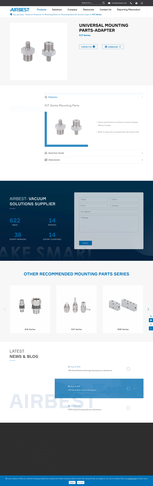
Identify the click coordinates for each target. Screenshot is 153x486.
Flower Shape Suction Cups (20, 456)
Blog (89, 462)
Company (72, 9)
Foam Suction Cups (17, 462)
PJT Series (96, 14)
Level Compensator (21, 140)
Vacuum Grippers (18, 129)
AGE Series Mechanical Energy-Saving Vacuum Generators (92, 370)
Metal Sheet (77, 456)
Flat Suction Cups (16, 450)
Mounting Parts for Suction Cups (75, 14)
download (113, 46)
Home (27, 14)
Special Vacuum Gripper (21, 124)
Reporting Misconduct (128, 9)
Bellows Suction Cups (18, 453)
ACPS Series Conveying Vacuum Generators (86, 410)
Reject (72, 482)
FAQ (89, 456)
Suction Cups (17, 119)
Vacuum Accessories (20, 158)
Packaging (77, 462)
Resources (88, 9)
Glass (75, 453)
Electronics (77, 465)
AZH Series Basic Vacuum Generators (84, 390)
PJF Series (76, 331)
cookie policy (132, 479)
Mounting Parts (51, 14)
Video (89, 459)
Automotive (77, 450)
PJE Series (30, 331)
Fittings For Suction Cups (23, 144)
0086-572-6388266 (123, 467)
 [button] (148, 310)
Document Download (95, 453)
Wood (75, 459)
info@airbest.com (119, 3)
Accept (80, 482)
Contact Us (105, 9)
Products (41, 9)
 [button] (4, 310)
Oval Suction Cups (17, 459)
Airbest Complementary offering (21, 164)
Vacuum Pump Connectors (24, 153)
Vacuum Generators (19, 114)
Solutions (57, 9)
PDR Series (123, 331)
